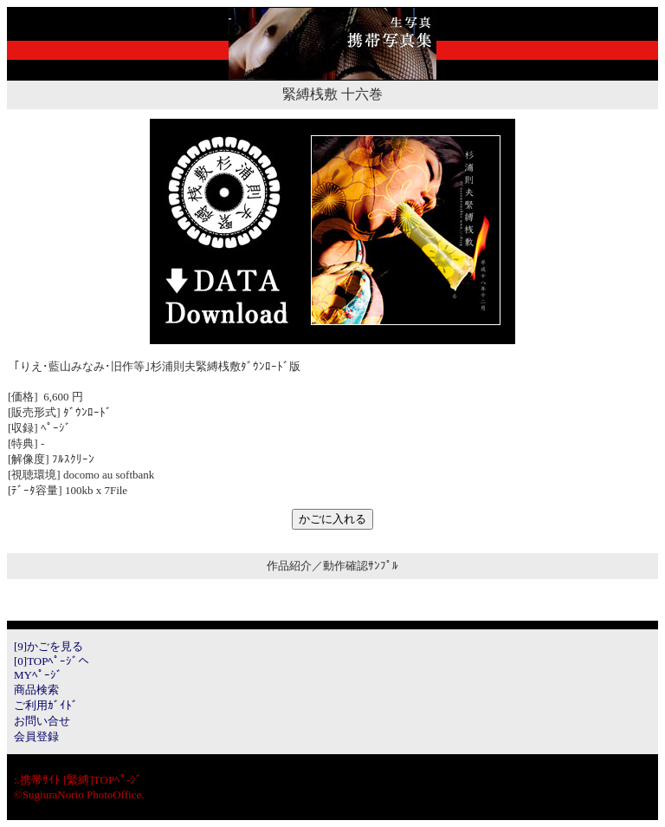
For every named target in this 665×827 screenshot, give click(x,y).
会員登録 (36, 736)
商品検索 (36, 689)
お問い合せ (42, 720)
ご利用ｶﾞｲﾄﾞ (46, 705)
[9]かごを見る (48, 646)
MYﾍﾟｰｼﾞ (38, 674)
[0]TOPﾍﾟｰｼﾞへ (51, 660)
